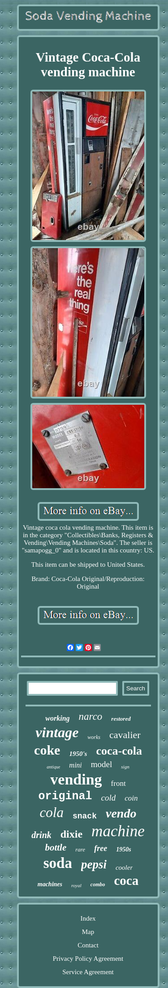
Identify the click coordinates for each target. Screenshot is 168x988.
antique (53, 766)
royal (76, 885)
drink (41, 835)
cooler (124, 867)
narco (91, 716)
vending (76, 779)
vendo (121, 813)
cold (108, 797)
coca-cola (119, 750)
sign (125, 766)
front (118, 783)
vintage (56, 732)
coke (47, 750)
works (93, 737)
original (65, 796)
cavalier (125, 734)
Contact (88, 945)
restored (120, 718)
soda (57, 863)
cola (52, 812)
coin (131, 798)
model (101, 764)
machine (118, 831)
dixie (71, 834)
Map (88, 931)
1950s (123, 849)
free (100, 848)
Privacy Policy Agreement (88, 958)
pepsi (94, 864)
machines (50, 884)
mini (75, 765)
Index (87, 918)
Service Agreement (88, 972)
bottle (55, 847)
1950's (78, 753)
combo (97, 884)
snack (85, 816)
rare (80, 849)
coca (126, 880)
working (57, 718)
